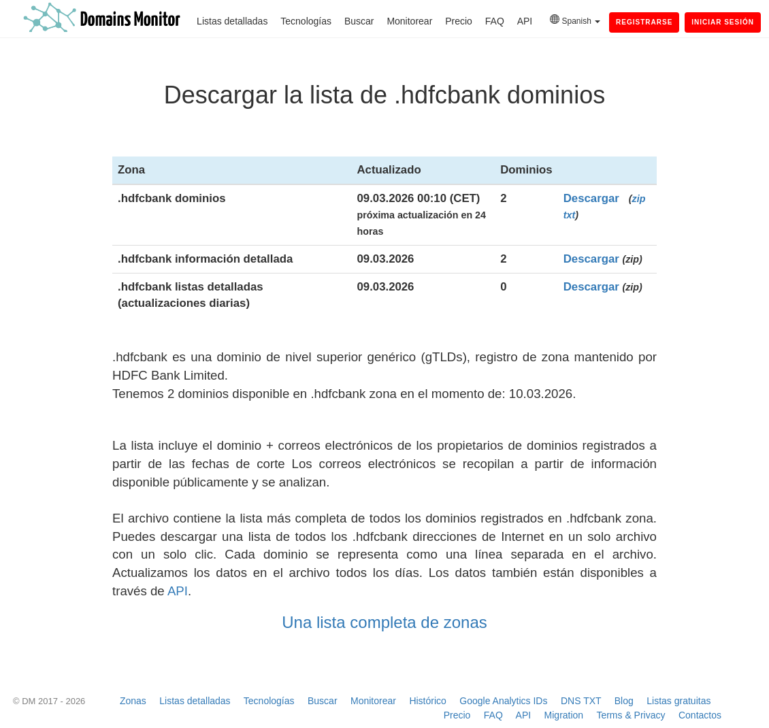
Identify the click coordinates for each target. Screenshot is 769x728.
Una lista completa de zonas (384, 622)
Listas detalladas (232, 21)
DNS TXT (581, 700)
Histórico (427, 700)
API (525, 21)
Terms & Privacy (630, 715)
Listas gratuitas (678, 700)
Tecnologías (305, 21)
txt (569, 215)
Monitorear (409, 21)
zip (639, 198)
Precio (458, 21)
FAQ (494, 21)
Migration (564, 715)
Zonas (133, 700)
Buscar (359, 21)
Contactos (699, 715)
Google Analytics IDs (503, 700)
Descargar (591, 198)
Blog (624, 700)
